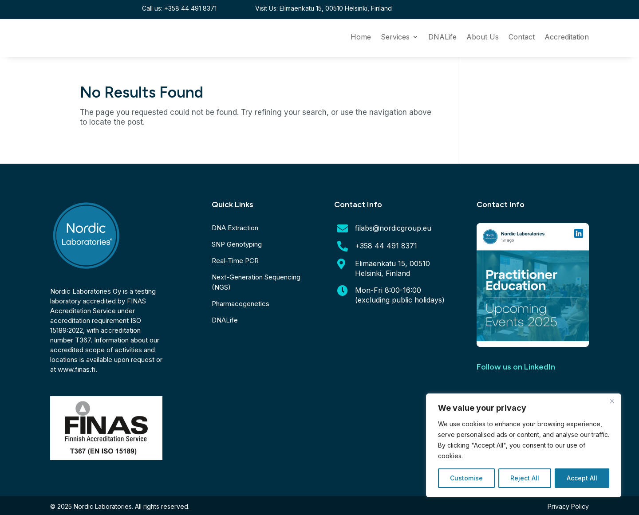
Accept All (582, 478)
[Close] (612, 401)
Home (361, 37)
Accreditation (566, 37)
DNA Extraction (235, 228)
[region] (523, 445)
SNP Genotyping (237, 244)
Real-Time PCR (235, 260)
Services (395, 37)
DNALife (442, 37)
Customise (466, 478)
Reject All (524, 478)
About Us (482, 37)
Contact (522, 37)
